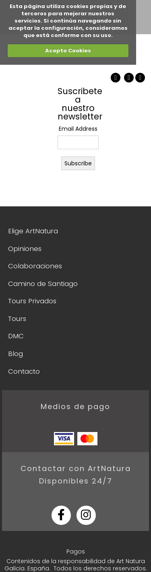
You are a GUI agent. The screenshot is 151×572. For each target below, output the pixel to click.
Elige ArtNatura (33, 231)
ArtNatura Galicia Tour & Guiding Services (28, 84)
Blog (15, 353)
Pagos (75, 551)
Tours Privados (32, 301)
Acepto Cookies (68, 50)
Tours (17, 318)
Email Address (78, 128)
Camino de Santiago (43, 283)
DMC (16, 336)
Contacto (24, 371)
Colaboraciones (35, 266)
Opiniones (24, 248)
